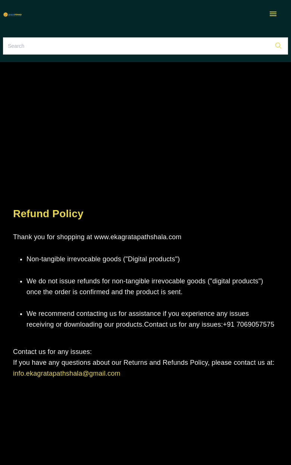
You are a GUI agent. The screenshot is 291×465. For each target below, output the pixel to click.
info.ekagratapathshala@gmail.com (67, 373)
